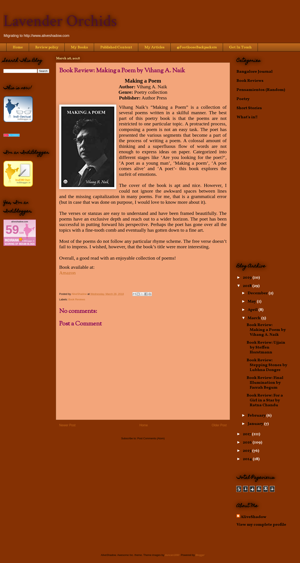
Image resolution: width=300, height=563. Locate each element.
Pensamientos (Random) (261, 90)
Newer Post (67, 425)
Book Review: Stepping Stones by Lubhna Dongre (267, 365)
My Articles (154, 47)
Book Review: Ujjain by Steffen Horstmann (266, 347)
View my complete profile (261, 525)
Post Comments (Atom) (151, 438)
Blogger (200, 555)
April (253, 310)
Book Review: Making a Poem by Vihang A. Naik (266, 330)
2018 (247, 286)
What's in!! (247, 117)
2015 (247, 451)
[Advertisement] (267, 191)
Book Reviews (77, 299)
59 (12, 229)
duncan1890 (172, 555)
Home (18, 47)
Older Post (219, 425)
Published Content (116, 47)
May (252, 301)
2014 (248, 459)
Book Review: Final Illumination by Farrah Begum (265, 382)
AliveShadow (253, 517)
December (258, 293)
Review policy (46, 47)
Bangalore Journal (255, 72)
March (254, 318)
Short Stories (249, 108)
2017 (247, 434)
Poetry (243, 99)
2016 (248, 442)
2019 (248, 277)
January (256, 424)
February (257, 415)
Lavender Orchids (60, 21)
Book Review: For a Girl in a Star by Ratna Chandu (265, 400)
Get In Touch (240, 47)
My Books (79, 47)
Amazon (67, 272)
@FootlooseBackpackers (197, 47)
